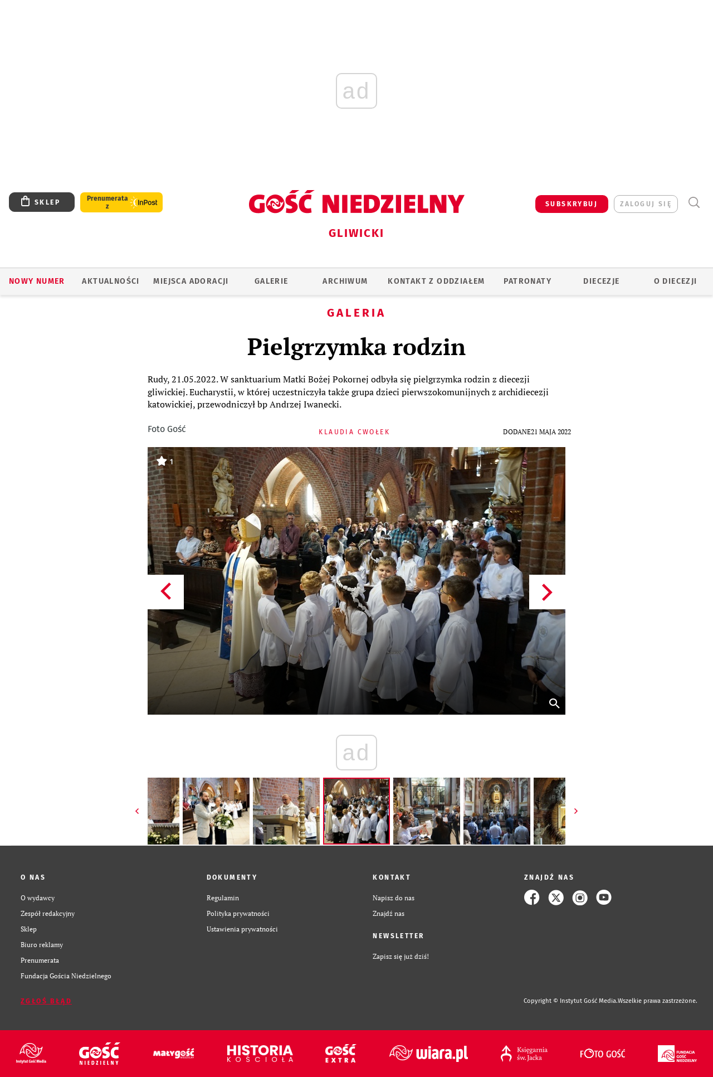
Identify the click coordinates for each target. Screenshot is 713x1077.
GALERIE (272, 281)
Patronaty (527, 281)
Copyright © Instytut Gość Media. (571, 1001)
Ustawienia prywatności (242, 928)
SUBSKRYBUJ (571, 204)
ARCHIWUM (345, 281)
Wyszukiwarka (693, 202)
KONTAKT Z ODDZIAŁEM (436, 281)
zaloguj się (646, 204)
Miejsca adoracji (190, 281)
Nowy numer (37, 281)
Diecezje (601, 281)
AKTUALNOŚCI (110, 281)
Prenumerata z (107, 202)
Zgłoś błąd (46, 1001)
